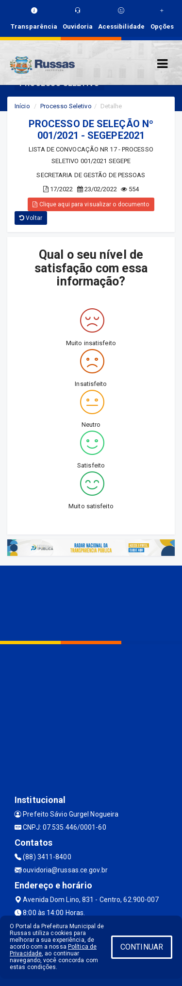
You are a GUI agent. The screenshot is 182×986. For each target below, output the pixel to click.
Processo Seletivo (66, 106)
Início (22, 106)
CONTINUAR (141, 947)
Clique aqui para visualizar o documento (91, 204)
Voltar (30, 218)
